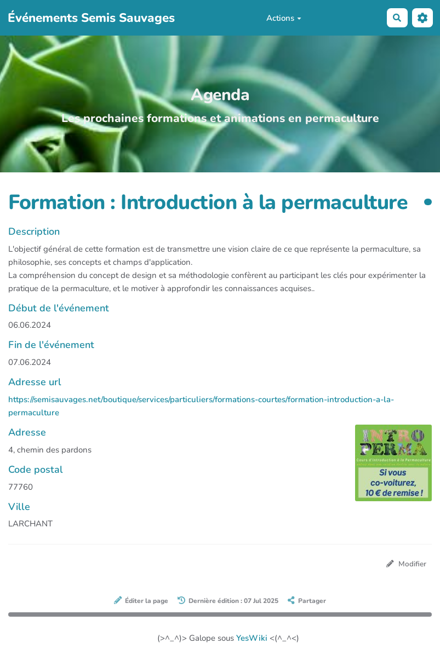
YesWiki (251, 638)
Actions (283, 18)
